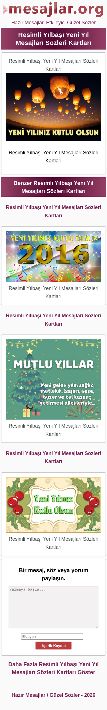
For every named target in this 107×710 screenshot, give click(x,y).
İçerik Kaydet (53, 646)
